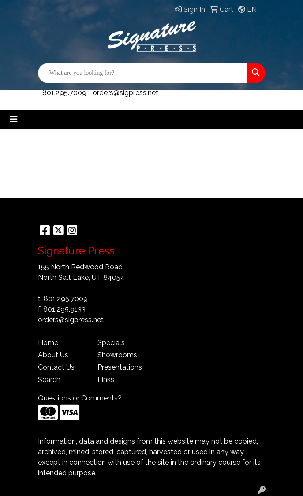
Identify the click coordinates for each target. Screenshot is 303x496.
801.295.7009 (64, 92)
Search (49, 379)
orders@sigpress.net (125, 92)
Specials (111, 342)
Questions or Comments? (80, 398)
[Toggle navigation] (13, 119)
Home (48, 342)
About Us (53, 355)
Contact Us (56, 367)
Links (105, 379)
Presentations (119, 367)
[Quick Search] (142, 73)
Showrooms (117, 355)
